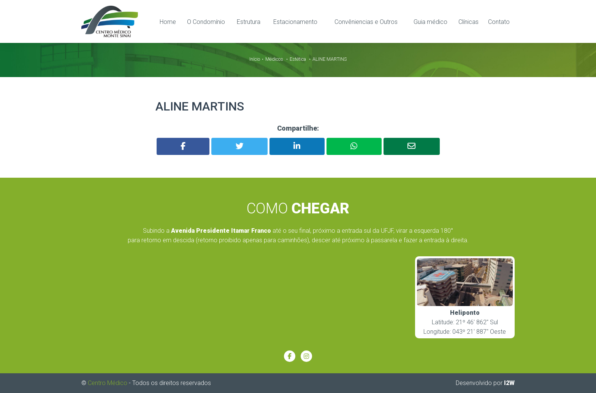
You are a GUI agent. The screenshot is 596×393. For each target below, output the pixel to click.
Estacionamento (295, 21)
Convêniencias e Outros (366, 21)
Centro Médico (107, 382)
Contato (499, 21)
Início (254, 59)
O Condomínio (206, 21)
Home (168, 21)
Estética (298, 59)
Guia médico (430, 21)
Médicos (274, 59)
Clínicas (468, 21)
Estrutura (248, 21)
